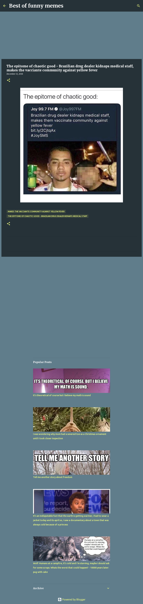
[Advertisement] (71, 35)
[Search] (138, 6)
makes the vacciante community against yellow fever (36, 211)
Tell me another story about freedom (52, 477)
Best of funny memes (36, 6)
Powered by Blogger (71, 599)
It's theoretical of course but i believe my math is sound (62, 395)
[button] (8, 80)
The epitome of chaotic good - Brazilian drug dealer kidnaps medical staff (47, 216)
